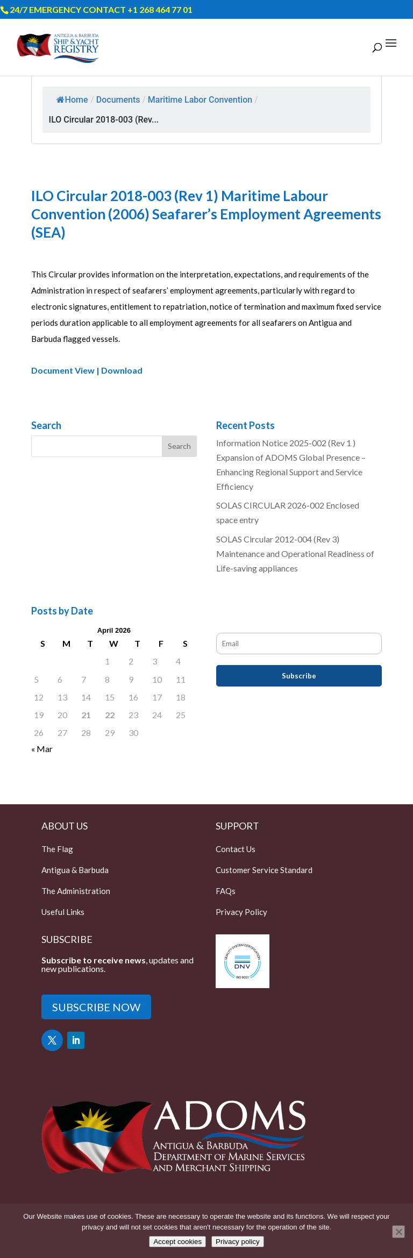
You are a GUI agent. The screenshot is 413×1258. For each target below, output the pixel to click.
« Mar (42, 749)
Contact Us (235, 849)
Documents (118, 100)
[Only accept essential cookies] (398, 1231)
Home (72, 100)
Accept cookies (177, 1242)
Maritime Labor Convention (200, 100)
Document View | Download (87, 370)
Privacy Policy (241, 912)
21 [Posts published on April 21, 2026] (86, 715)
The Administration (75, 891)
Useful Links (62, 912)
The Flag (57, 849)
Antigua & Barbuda (75, 870)
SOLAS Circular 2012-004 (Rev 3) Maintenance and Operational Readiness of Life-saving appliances (295, 553)
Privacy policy (237, 1242)
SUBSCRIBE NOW (96, 1006)
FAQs (226, 891)
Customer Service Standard (264, 870)
